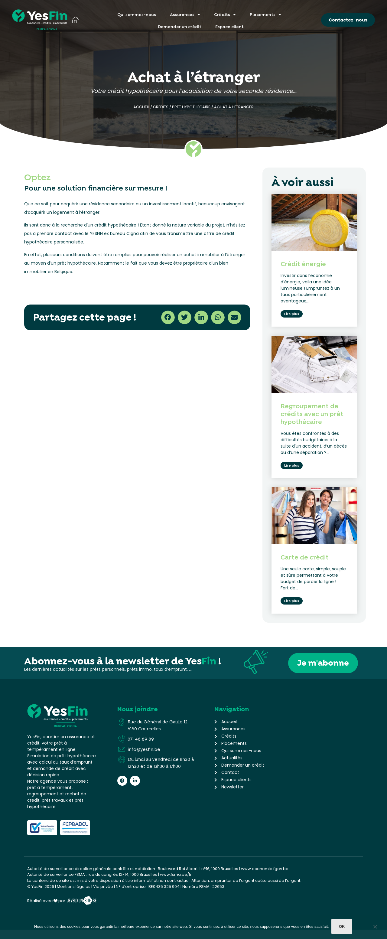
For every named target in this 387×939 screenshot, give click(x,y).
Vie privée (103, 896)
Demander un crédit (179, 26)
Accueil (141, 107)
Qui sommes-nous (136, 14)
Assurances (185, 14)
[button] (168, 317)
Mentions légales (73, 896)
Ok (343, 927)
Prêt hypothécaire (191, 107)
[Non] (374, 928)
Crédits (225, 14)
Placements (265, 14)
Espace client (229, 26)
